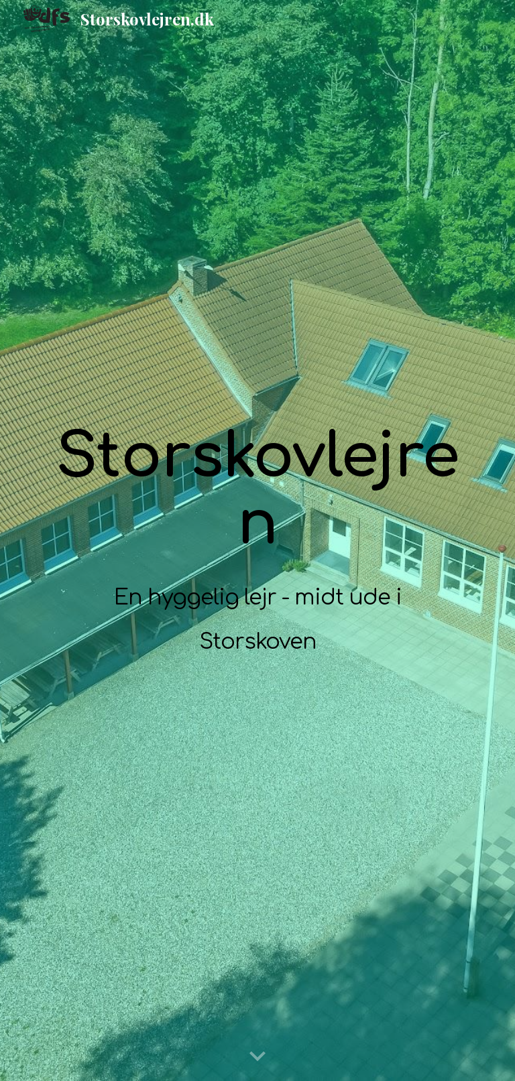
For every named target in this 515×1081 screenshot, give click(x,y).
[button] (257, 1057)
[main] (257, 540)
